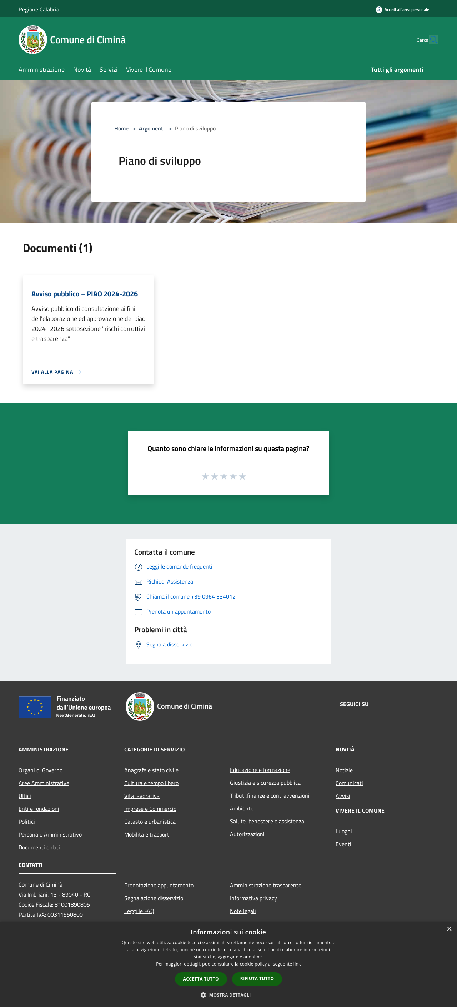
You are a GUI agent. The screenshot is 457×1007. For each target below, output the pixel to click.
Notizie (344, 770)
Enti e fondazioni (39, 808)
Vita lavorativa (142, 796)
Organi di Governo (40, 770)
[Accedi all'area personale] (402, 9)
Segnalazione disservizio (153, 898)
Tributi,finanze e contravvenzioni (270, 795)
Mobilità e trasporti (147, 834)
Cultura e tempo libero (151, 783)
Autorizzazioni (247, 834)
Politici (27, 821)
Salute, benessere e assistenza (267, 821)
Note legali (243, 911)
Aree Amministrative (44, 783)
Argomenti (152, 128)
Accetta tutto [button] (201, 979)
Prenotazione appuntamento (159, 885)
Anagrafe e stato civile (151, 770)
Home (121, 128)
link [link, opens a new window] (297, 964)
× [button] (449, 929)
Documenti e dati (39, 847)
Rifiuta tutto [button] (257, 979)
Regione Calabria (39, 9)
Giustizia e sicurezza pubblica (265, 782)
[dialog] (228, 964)
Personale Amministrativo (50, 834)
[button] (228, 994)
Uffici (25, 796)
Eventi (343, 844)
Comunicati (349, 783)
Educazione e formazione (260, 769)
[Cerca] (429, 39)
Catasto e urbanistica (150, 821)
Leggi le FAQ (139, 911)
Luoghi (344, 831)
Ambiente (241, 808)
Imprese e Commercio (150, 808)
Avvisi (343, 796)
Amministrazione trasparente (265, 885)
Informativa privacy (253, 898)
